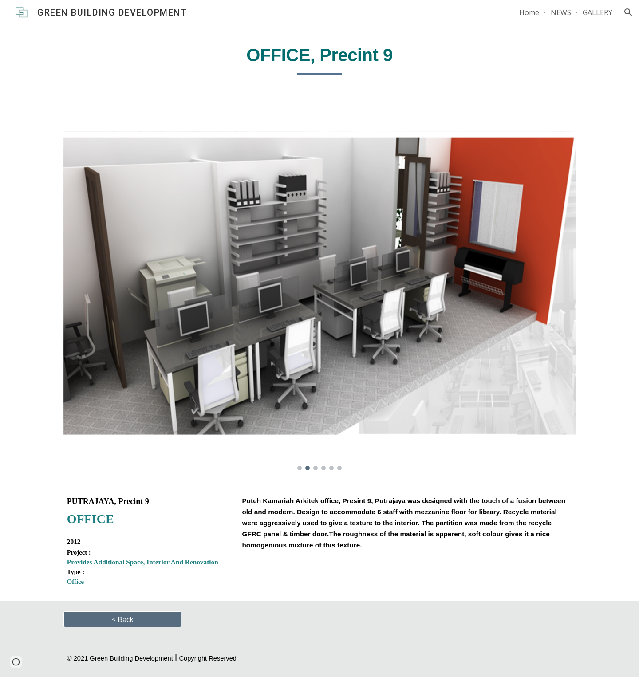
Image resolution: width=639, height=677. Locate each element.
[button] (628, 12)
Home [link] (529, 12)
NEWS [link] (561, 12)
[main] (319, 58)
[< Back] (122, 619)
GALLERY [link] (597, 12)
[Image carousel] (319, 294)
